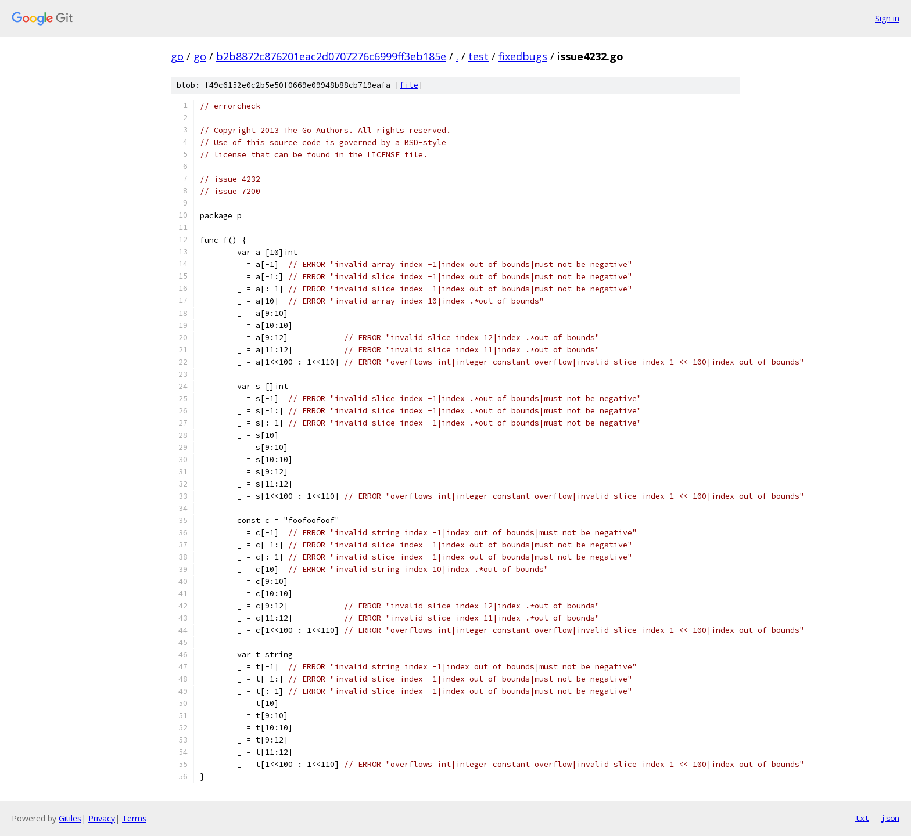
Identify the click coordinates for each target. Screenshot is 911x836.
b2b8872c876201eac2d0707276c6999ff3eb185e (331, 56)
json (890, 818)
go (177, 56)
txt (862, 818)
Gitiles (70, 818)
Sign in (887, 18)
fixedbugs (522, 56)
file (409, 85)
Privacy (101, 818)
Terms (134, 818)
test (478, 56)
